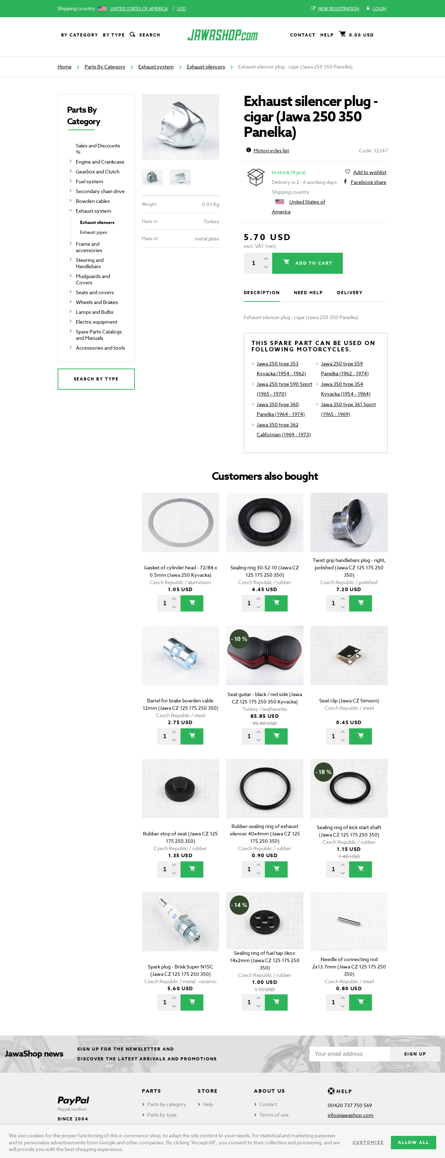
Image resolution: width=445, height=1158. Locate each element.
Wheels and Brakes (97, 302)
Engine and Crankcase (100, 161)
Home (65, 66)
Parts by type (162, 1114)
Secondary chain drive (100, 191)
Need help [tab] (308, 293)
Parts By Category (105, 66)
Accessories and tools (100, 347)
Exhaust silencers (206, 66)
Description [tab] (262, 293)
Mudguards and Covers (93, 279)
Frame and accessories (89, 246)
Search (144, 35)
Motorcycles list (267, 150)
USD (181, 9)
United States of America (139, 9)
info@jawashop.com (350, 1115)
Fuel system (89, 181)
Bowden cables (93, 201)
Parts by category (166, 1104)
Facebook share (368, 182)
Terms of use (274, 1114)
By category (79, 35)
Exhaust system (156, 66)
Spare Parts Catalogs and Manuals (99, 334)
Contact (302, 35)
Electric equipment (96, 321)
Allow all (413, 1142)
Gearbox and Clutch (97, 171)
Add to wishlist (369, 172)
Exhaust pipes (93, 232)
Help (327, 35)
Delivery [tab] (350, 293)
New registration (335, 9)
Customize (368, 1142)
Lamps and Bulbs (94, 312)
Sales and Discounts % (98, 148)
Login (376, 9)
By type (114, 35)
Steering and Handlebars (90, 263)
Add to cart (313, 263)
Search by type (96, 379)
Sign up (415, 1054)
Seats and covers (95, 292)
